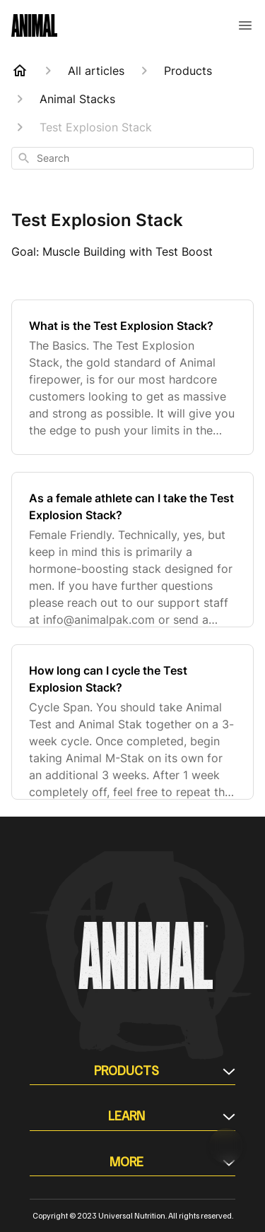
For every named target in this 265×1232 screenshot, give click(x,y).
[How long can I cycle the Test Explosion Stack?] (132, 722)
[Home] (19, 70)
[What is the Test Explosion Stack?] (132, 377)
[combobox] (132, 158)
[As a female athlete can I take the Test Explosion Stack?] (132, 549)
